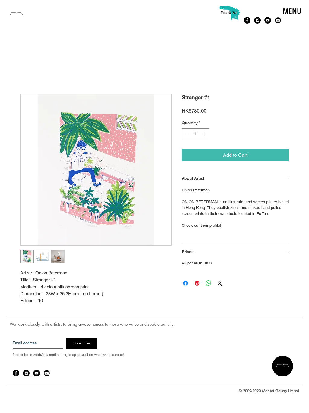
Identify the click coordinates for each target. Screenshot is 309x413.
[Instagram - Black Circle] (257, 20)
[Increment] (205, 134)
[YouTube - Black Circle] (267, 20)
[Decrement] (186, 134)
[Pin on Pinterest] (197, 283)
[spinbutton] (195, 134)
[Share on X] (220, 283)
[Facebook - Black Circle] (247, 20)
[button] (291, 17)
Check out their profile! (201, 225)
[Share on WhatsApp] (208, 283)
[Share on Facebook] (185, 283)
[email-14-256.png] (278, 20)
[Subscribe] (81, 343)
